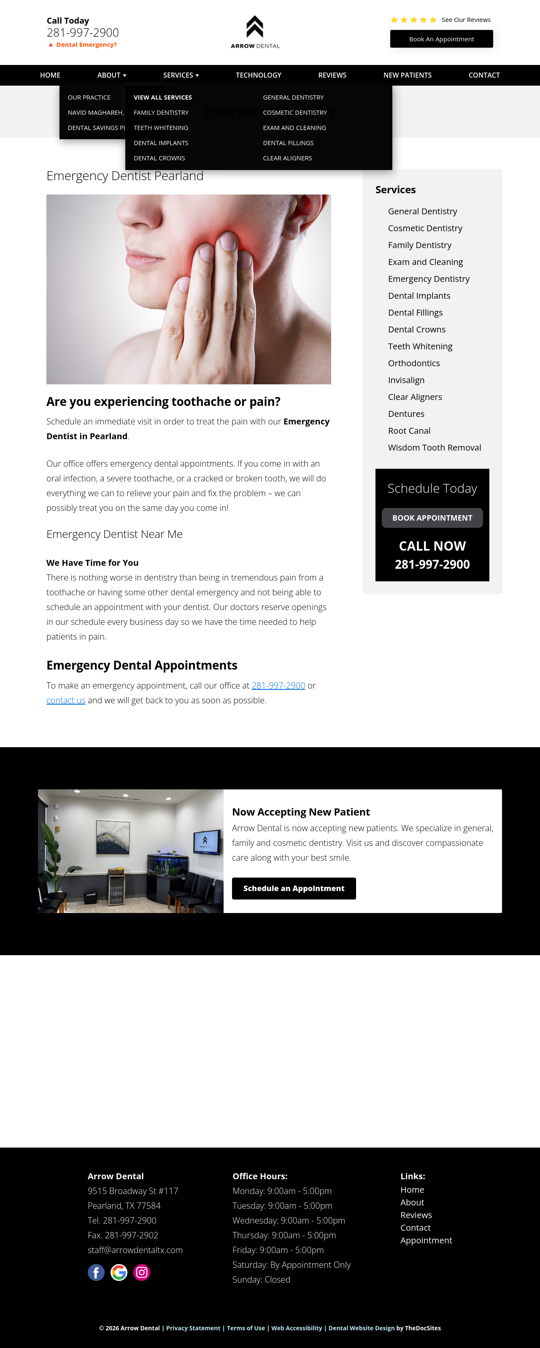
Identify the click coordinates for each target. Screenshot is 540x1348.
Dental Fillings (415, 312)
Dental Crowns (417, 329)
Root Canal (409, 430)
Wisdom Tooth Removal (434, 447)
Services (178, 75)
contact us (66, 700)
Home (50, 75)
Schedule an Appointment (294, 888)
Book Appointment (432, 518)
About (109, 75)
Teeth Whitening (420, 346)
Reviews (333, 75)
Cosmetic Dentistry (425, 228)
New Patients (407, 75)
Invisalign (406, 380)
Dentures (406, 413)
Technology (258, 75)
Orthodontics (414, 363)
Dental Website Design (362, 1328)
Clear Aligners (415, 397)
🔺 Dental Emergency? (82, 44)
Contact (484, 75)
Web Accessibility (296, 1328)
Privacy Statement (193, 1328)
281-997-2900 (83, 32)
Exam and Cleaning (425, 261)
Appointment (426, 1240)
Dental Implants (419, 295)
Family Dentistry (419, 245)
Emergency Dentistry (429, 278)
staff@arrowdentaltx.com (135, 1250)
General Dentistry (422, 211)
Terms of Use (246, 1328)
